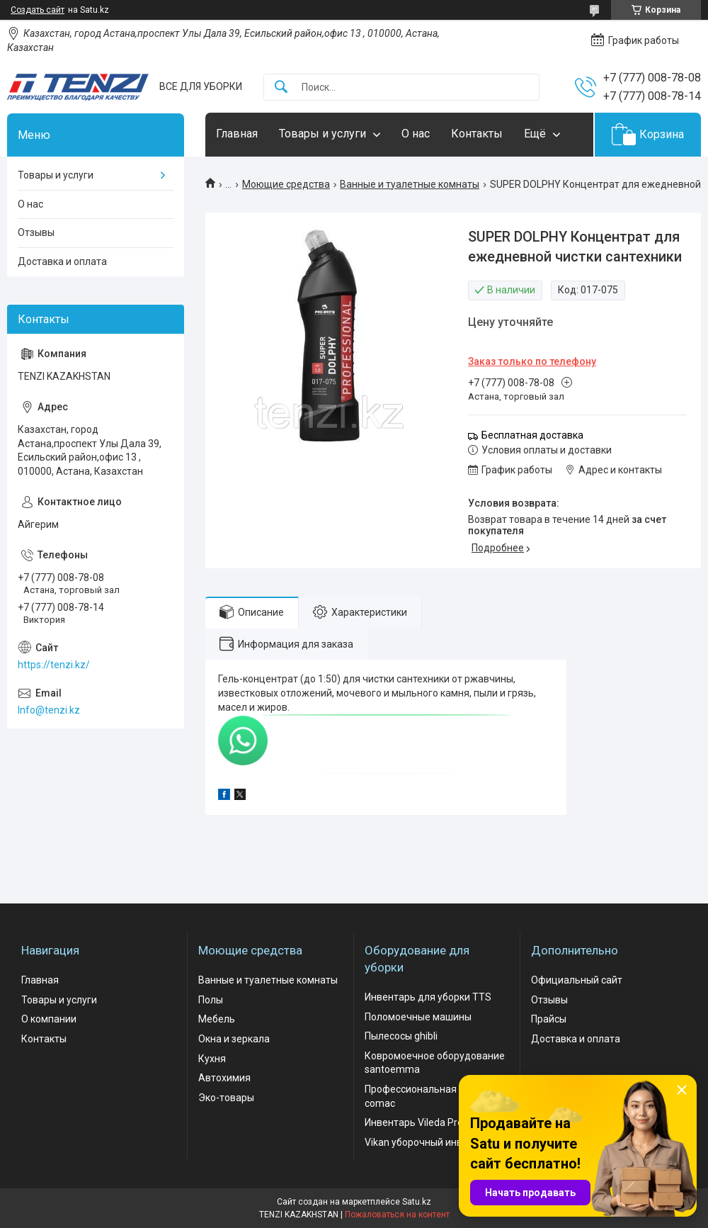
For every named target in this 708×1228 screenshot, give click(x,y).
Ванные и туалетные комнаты (409, 184)
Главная (237, 133)
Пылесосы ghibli (401, 1036)
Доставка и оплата (62, 261)
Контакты (477, 133)
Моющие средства (286, 184)
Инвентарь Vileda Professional (434, 1122)
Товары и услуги (322, 133)
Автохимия (224, 1077)
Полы (210, 1000)
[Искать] (281, 87)
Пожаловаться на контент (397, 1214)
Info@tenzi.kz (49, 710)
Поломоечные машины (418, 1017)
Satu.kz (416, 1202)
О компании (48, 1019)
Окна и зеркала (234, 1038)
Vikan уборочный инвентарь (430, 1142)
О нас (415, 133)
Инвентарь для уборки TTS (428, 997)
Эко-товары (226, 1097)
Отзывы (36, 232)
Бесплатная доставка (532, 435)
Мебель (216, 1019)
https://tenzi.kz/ (54, 664)
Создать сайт (37, 10)
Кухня (212, 1058)
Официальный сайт (576, 980)
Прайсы (548, 1019)
